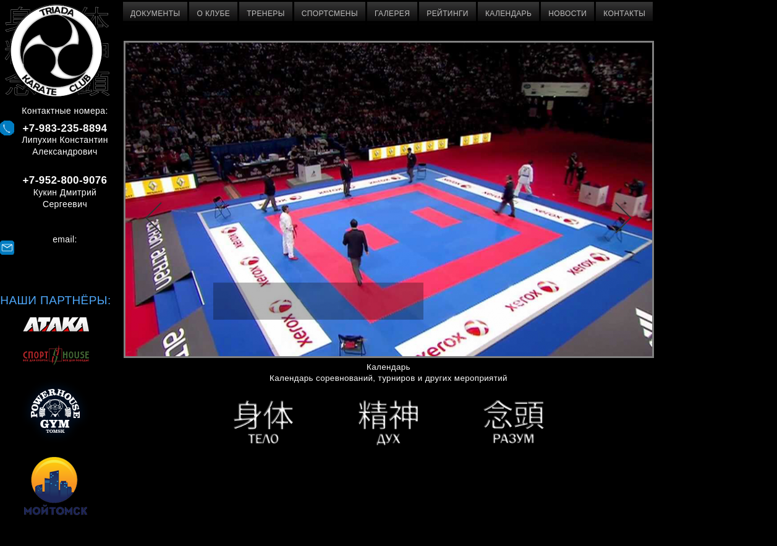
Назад (153, 218)
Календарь (508, 13)
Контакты (624, 13)
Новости (567, 13)
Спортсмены (330, 13)
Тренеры (265, 13)
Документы (155, 13)
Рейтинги (448, 13)
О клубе (213, 13)
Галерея (392, 13)
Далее (623, 218)
